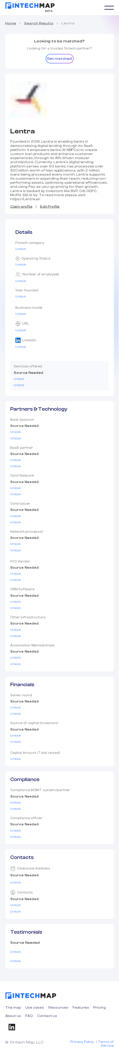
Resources (58, 1007)
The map (13, 1007)
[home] (30, 5)
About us (13, 1016)
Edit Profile (50, 207)
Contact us (47, 1016)
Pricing (99, 1007)
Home (10, 23)
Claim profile (21, 207)
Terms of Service (106, 1044)
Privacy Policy (82, 1042)
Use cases (34, 1007)
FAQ (29, 1016)
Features (81, 1007)
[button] (109, 7)
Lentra (68, 23)
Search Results (38, 23)
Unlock (20, 249)
